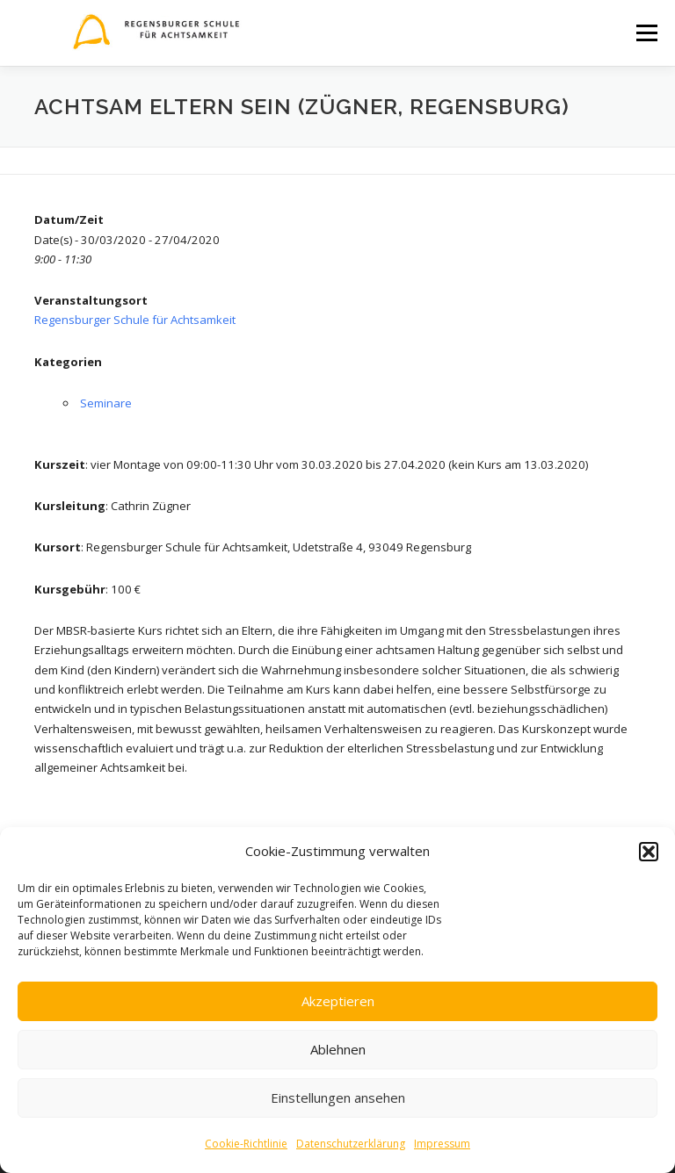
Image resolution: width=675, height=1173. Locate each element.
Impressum (442, 1143)
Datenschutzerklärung (350, 1143)
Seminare (106, 403)
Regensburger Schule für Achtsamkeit (135, 319)
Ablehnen (338, 1049)
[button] (648, 851)
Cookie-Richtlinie (246, 1143)
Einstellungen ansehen (338, 1097)
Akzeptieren (337, 1001)
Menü (646, 32)
